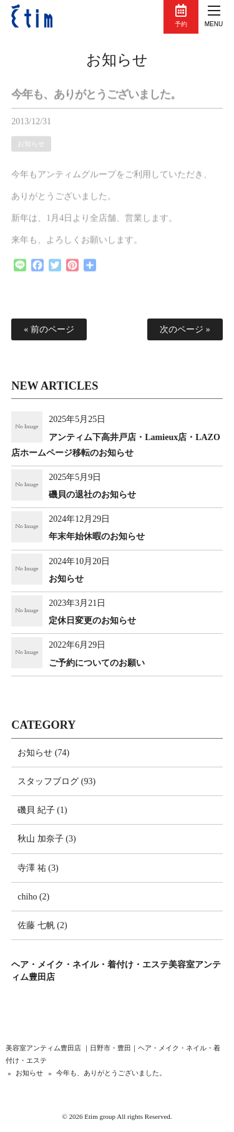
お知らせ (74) (43, 752)
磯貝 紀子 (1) (42, 810)
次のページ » (185, 329)
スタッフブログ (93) (56, 781)
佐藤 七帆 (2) (42, 925)
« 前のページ (49, 329)
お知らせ (117, 60)
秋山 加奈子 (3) (46, 838)
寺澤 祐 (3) (37, 868)
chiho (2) (33, 896)
